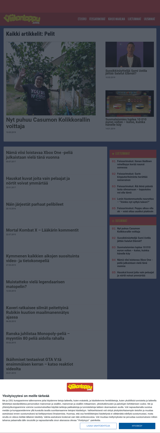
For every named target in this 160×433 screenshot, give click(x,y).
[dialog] (80, 406)
